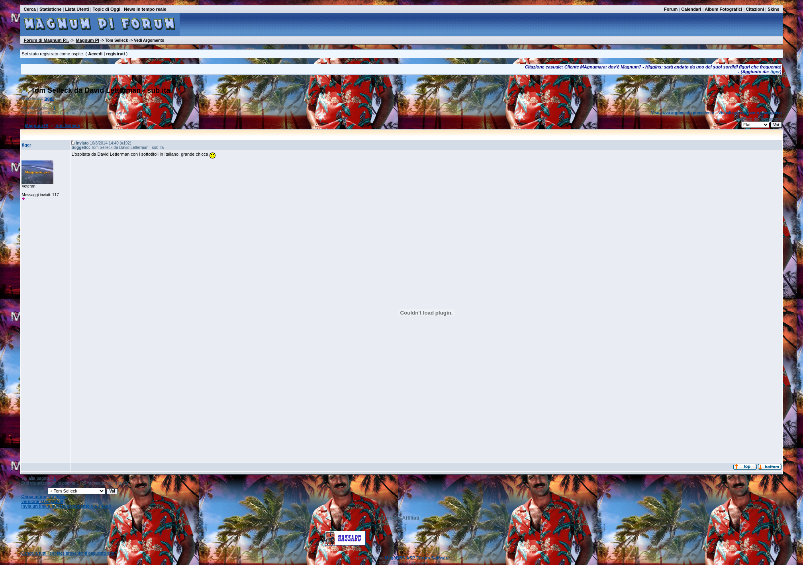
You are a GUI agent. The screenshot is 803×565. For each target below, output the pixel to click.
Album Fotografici (723, 9)
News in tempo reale (145, 9)
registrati (115, 53)
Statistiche (50, 9)
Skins (773, 9)
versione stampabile (42, 501)
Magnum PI (87, 40)
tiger (775, 71)
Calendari (691, 9)
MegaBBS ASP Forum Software (417, 557)
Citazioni (755, 9)
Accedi (95, 53)
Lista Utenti (77, 9)
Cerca (30, 9)
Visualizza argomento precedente (682, 113)
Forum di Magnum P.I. (46, 40)
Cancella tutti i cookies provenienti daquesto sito (68, 553)
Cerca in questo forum (44, 496)
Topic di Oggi (106, 9)
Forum (671, 9)
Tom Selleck (67, 125)
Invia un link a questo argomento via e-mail (66, 506)
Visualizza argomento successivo (750, 113)
